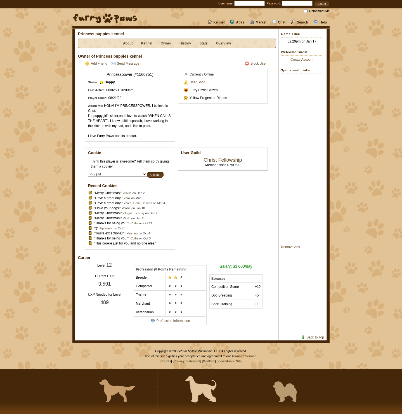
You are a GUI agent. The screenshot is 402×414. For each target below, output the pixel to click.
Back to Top (312, 337)
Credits (165, 361)
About (128, 43)
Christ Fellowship (223, 160)
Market (258, 22)
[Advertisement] (303, 159)
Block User (256, 63)
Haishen (132, 233)
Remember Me (319, 11)
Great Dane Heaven (138, 203)
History (185, 43)
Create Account (301, 60)
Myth (127, 218)
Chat (278, 22)
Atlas (237, 22)
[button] (321, 4)
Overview (223, 43)
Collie (128, 193)
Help (320, 22)
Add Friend (96, 63)
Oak (127, 198)
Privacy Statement (187, 361)
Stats (203, 43)
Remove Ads (290, 247)
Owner (166, 43)
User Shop (194, 82)
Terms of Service (244, 356)
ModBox (209, 361)
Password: (274, 3)
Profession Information (170, 321)
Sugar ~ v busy (134, 213)
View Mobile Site (229, 361)
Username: (225, 3)
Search (299, 22)
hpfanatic (106, 228)
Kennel (215, 22)
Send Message (125, 63)
